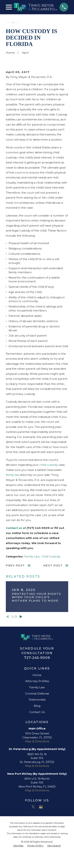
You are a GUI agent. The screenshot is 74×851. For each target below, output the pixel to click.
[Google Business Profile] (41, 807)
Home (37, 675)
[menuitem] (18, 845)
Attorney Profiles (37, 681)
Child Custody (50, 556)
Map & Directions (37, 741)
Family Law (31, 556)
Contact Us (37, 712)
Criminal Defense (37, 693)
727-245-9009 (37, 658)
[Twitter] (33, 807)
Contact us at (16, 528)
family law (12, 475)
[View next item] (21, 616)
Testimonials (37, 699)
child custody (48, 464)
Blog (37, 706)
